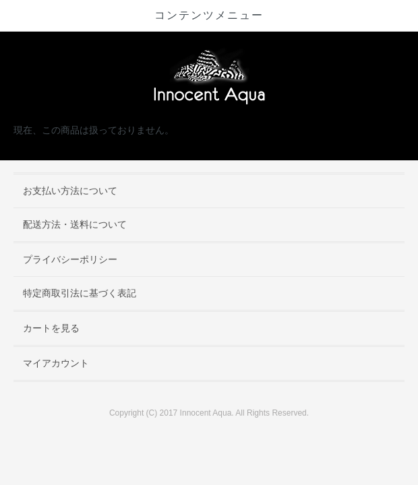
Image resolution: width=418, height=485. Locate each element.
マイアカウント (56, 363)
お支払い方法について (70, 190)
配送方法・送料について (75, 224)
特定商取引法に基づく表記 (79, 293)
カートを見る (51, 328)
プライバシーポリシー (70, 259)
